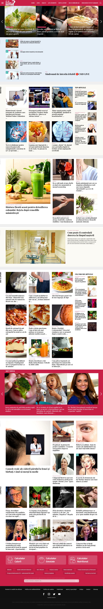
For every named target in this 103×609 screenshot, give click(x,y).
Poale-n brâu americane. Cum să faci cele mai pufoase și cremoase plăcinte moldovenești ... (38, 331)
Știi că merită (52, 3)
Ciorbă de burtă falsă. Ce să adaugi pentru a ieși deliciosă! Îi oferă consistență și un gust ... (81, 94)
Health (44, 3)
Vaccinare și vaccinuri (90, 573)
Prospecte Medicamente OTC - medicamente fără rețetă (20, 573)
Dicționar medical (54, 569)
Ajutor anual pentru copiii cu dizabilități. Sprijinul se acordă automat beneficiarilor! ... (61, 113)
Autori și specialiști (71, 589)
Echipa (81, 589)
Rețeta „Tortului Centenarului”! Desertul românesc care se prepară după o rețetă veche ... (61, 331)
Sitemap (95, 589)
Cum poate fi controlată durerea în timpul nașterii (81, 234)
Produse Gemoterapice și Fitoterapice (87, 569)
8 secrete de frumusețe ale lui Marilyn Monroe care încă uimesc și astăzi (86, 479)
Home (33, 3)
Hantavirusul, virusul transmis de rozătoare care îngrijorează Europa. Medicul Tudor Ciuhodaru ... (15, 114)
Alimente (9, 569)
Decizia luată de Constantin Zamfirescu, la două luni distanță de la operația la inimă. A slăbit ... (80, 129)
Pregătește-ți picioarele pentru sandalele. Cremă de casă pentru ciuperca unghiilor (63, 447)
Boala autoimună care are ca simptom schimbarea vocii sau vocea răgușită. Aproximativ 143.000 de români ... (86, 187)
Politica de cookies (48, 589)
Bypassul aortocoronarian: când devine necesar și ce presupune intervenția (31, 73)
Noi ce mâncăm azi (74, 3)
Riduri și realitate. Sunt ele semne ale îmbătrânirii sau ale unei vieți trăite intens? (86, 447)
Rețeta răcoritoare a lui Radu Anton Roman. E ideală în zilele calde (39, 363)
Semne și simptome (49, 573)
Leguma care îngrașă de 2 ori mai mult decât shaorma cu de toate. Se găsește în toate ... (39, 148)
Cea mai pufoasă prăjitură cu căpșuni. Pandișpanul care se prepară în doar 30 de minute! (15, 363)
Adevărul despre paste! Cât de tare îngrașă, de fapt (62, 297)
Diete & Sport (62, 3)
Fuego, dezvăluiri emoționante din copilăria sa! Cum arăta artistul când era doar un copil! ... (15, 513)
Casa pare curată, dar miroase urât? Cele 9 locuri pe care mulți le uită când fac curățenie (81, 117)
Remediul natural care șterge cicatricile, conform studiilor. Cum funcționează (63, 220)
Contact (88, 589)
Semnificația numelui (70, 573)
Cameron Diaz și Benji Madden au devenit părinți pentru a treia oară (85, 545)
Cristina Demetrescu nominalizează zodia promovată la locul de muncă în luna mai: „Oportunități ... (16, 546)
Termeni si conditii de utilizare (13, 589)
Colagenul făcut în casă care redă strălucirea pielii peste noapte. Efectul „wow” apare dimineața (63, 480)
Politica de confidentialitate (32, 589)
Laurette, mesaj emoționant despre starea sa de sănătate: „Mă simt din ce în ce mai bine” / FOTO (81, 141)
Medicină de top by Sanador (90, 3)
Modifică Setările (52, 597)
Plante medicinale (68, 569)
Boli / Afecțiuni (40, 569)
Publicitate (60, 589)
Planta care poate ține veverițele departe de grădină (80, 280)
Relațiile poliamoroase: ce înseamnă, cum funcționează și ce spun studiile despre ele (86, 512)
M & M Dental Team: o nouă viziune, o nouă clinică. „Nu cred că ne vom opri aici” (30, 64)
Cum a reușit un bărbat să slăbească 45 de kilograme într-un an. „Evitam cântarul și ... (39, 298)
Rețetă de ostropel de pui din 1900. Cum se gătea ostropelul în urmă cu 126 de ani (16, 331)
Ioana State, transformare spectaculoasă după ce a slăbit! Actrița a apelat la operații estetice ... (80, 304)
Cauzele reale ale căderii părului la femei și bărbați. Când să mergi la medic (28, 470)
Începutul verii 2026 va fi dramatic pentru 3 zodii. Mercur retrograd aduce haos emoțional (81, 326)
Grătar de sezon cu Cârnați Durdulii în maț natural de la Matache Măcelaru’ (30, 42)
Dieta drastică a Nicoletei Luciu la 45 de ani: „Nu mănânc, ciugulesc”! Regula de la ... (63, 513)
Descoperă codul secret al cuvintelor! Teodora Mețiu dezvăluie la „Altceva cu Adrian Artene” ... (38, 113)
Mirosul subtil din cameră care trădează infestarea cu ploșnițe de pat (62, 545)
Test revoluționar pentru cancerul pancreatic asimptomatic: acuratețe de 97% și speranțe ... (15, 148)
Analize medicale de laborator (24, 569)
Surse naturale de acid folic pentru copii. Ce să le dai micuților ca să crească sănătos (20, 409)
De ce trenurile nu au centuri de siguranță (80, 103)
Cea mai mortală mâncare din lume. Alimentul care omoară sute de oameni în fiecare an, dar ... (15, 298)
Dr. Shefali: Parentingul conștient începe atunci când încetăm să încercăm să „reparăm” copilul (82, 409)
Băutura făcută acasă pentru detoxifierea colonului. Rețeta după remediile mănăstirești (27, 210)
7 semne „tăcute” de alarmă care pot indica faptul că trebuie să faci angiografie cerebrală (62, 148)
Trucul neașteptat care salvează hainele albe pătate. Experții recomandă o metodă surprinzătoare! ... (81, 292)
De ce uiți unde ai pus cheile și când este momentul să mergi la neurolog (63, 185)
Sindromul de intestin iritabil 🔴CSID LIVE (67, 74)
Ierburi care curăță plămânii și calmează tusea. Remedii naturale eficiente (86, 220)
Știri (38, 3)
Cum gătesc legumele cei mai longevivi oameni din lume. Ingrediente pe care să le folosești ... (62, 363)
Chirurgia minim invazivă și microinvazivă (31, 52)
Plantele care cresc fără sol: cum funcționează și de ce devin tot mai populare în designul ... (39, 546)
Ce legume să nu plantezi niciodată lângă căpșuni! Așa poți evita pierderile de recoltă (80, 316)
